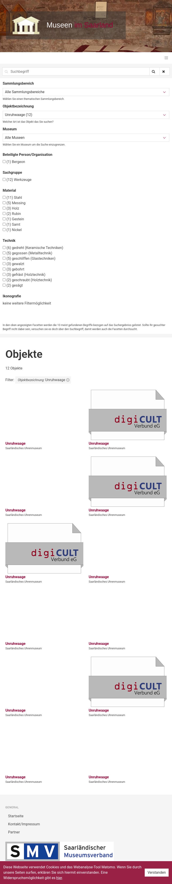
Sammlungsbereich (18, 83)
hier (59, 878)
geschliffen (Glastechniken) (29, 258)
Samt (11, 224)
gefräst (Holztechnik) (24, 274)
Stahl (12, 197)
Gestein (13, 219)
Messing (14, 203)
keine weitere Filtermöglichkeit (27, 303)
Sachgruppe (12, 172)
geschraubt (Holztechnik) (27, 280)
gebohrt (13, 269)
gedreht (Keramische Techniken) (33, 248)
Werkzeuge (17, 180)
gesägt (13, 285)
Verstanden (157, 872)
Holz (11, 208)
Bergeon (14, 162)
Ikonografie (12, 296)
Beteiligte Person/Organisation (27, 154)
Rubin (12, 214)
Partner (14, 832)
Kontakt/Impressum (24, 824)
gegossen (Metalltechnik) (27, 253)
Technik (9, 240)
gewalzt (13, 264)
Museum (10, 129)
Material (9, 190)
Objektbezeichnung (18, 106)
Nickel (12, 230)
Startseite (16, 816)
